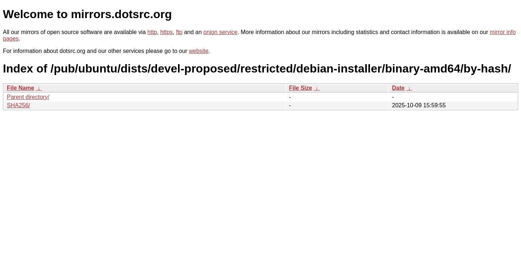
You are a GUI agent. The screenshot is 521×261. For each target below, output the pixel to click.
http (152, 32)
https (166, 32)
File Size (300, 88)
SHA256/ (18, 105)
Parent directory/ (28, 97)
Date (398, 88)
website (198, 51)
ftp (179, 32)
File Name (20, 88)
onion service (220, 32)
